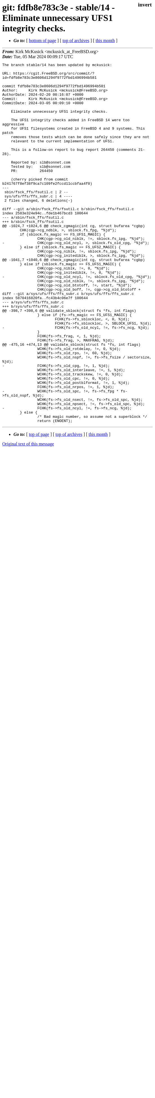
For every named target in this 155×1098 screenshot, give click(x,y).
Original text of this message (28, 516)
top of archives (75, 40)
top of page (39, 506)
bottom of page (42, 40)
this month (105, 40)
